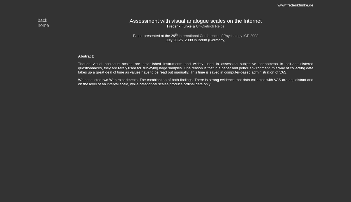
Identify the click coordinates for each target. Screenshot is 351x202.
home (43, 25)
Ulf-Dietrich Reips (210, 26)
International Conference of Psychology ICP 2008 (218, 36)
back (42, 20)
